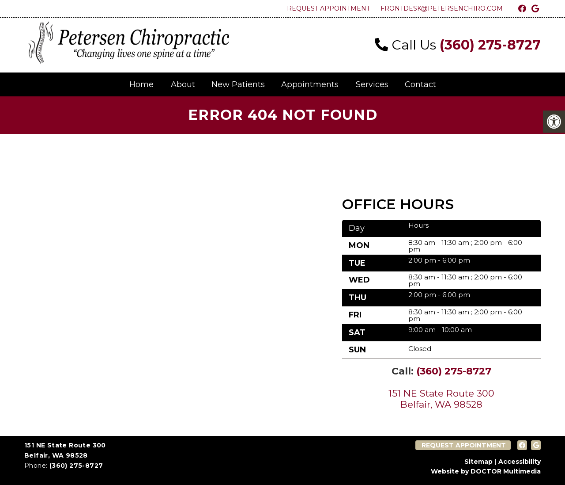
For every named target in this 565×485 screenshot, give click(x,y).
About (183, 84)
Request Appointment (328, 8)
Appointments (310, 84)
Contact (420, 84)
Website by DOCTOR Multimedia (486, 471)
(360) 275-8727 (490, 45)
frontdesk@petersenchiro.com (441, 8)
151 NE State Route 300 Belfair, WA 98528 (441, 399)
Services (372, 84)
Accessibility (519, 462)
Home (141, 84)
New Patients (238, 84)
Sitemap (478, 462)
